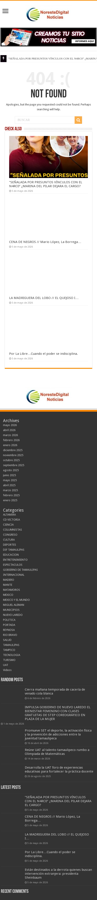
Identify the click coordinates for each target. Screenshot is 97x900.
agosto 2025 (11, 470)
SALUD (7, 640)
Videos (7, 670)
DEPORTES (9, 544)
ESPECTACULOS (12, 564)
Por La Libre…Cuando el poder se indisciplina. (43, 354)
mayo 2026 (10, 425)
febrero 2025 (11, 495)
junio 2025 (9, 475)
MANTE (7, 584)
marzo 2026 (10, 435)
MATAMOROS (11, 589)
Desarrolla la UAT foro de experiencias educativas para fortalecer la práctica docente (59, 769)
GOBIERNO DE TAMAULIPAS (20, 569)
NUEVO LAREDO (13, 614)
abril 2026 (9, 430)
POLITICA (9, 620)
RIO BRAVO (10, 635)
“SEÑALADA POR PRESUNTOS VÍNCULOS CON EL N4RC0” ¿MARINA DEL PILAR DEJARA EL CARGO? (45, 184)
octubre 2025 (11, 460)
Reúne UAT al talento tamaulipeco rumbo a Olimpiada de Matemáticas (57, 752)
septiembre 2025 (13, 465)
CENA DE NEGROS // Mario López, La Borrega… (45, 242)
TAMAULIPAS (11, 645)
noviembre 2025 (13, 455)
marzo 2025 (10, 490)
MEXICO (8, 594)
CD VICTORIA (11, 519)
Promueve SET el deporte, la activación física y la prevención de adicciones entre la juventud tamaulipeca (58, 734)
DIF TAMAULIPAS (13, 549)
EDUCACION (11, 554)
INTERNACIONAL (13, 574)
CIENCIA (8, 524)
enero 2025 (10, 500)
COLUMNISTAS (12, 529)
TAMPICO (9, 650)
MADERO (8, 579)
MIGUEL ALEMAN (13, 604)
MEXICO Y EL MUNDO (16, 599)
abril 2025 (9, 485)
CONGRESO (10, 534)
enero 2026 (10, 445)
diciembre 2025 (12, 450)
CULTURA (9, 539)
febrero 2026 (11, 440)
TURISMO (9, 660)
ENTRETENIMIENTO (15, 559)
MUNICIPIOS (11, 609)
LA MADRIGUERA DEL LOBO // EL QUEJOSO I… (44, 298)
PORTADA (9, 625)
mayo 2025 (10, 480)
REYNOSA (9, 630)
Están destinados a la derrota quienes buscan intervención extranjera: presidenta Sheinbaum (58, 874)
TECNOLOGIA (11, 655)
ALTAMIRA (9, 514)
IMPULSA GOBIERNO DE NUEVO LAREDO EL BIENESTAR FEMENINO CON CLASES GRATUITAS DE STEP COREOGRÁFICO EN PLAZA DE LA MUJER (57, 713)
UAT (5, 665)
